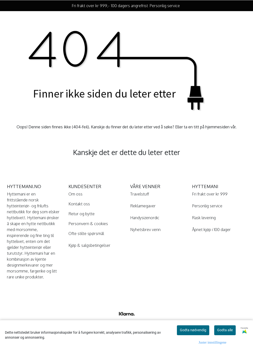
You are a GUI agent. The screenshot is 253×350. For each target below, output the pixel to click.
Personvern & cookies (88, 223)
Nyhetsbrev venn (145, 229)
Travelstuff (139, 194)
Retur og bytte (81, 213)
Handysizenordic (144, 217)
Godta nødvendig (193, 330)
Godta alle (225, 330)
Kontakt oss (79, 203)
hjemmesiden (217, 126)
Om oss (75, 194)
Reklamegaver (143, 205)
